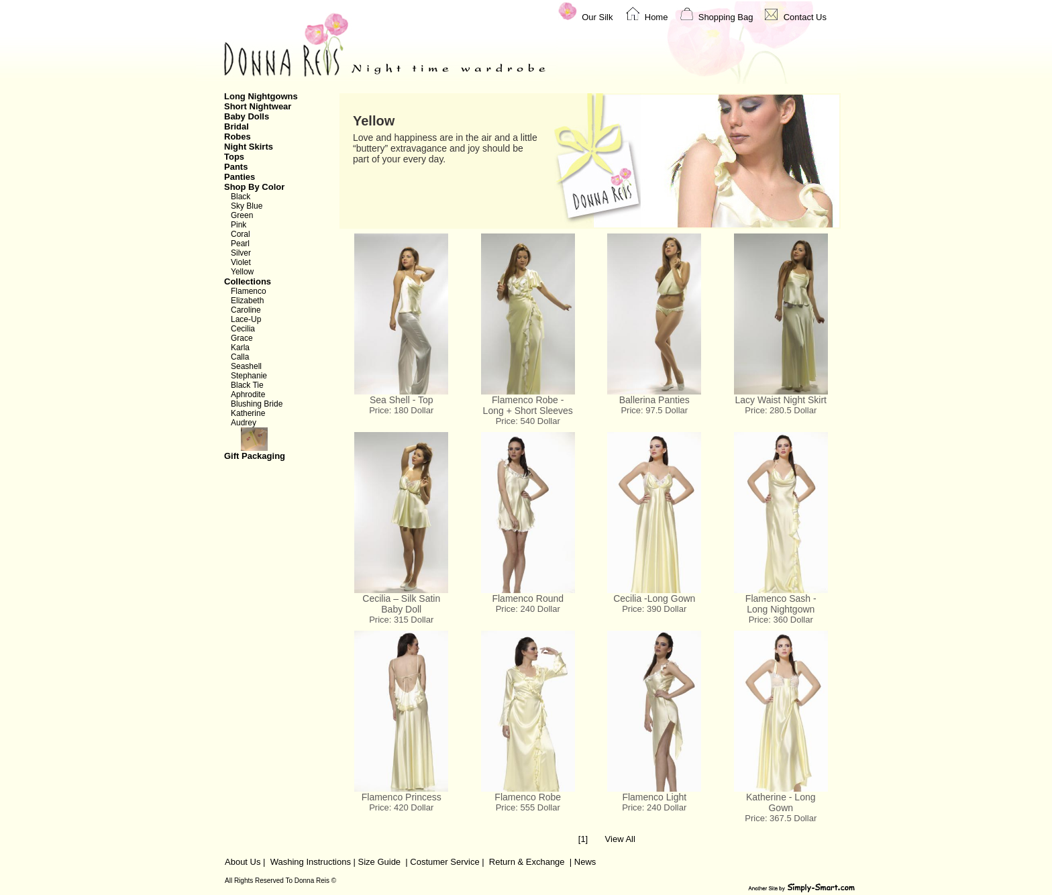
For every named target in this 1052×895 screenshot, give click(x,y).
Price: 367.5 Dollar (781, 818)
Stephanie (249, 375)
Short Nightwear (257, 106)
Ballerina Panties (654, 399)
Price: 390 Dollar (654, 609)
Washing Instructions (310, 862)
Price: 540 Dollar (528, 421)
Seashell (246, 366)
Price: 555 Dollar (528, 807)
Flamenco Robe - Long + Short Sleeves (528, 405)
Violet (241, 262)
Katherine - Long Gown (781, 802)
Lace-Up (246, 319)
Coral (240, 234)
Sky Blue (246, 206)
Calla (240, 357)
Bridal (236, 126)
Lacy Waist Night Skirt (781, 399)
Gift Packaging (273, 444)
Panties (239, 177)
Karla (240, 347)
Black (240, 196)
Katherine (248, 413)
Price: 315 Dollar (401, 620)
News (585, 862)
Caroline (246, 310)
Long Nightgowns (261, 96)
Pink (238, 224)
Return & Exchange (526, 862)
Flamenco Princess (401, 797)
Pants (236, 167)
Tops (234, 157)
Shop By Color (254, 187)
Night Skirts (248, 147)
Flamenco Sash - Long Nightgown (781, 604)
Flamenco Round (528, 598)
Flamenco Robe (527, 797)
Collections (247, 281)
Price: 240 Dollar (528, 609)
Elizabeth (247, 300)
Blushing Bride (256, 404)
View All (620, 839)
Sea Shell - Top (401, 399)
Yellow (242, 271)
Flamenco (248, 291)
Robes (237, 136)
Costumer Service (444, 862)
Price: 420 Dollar (401, 807)
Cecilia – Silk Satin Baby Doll (401, 604)
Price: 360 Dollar (781, 620)
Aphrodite (248, 394)
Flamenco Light (654, 797)
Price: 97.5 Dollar (654, 410)
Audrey (243, 422)
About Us (242, 862)
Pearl (240, 243)
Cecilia (243, 328)
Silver (241, 253)
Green (242, 215)
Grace (242, 338)
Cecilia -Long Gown (654, 598)
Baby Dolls (246, 116)
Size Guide (378, 862)
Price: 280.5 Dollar (781, 410)
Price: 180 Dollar (401, 410)
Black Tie (247, 385)
